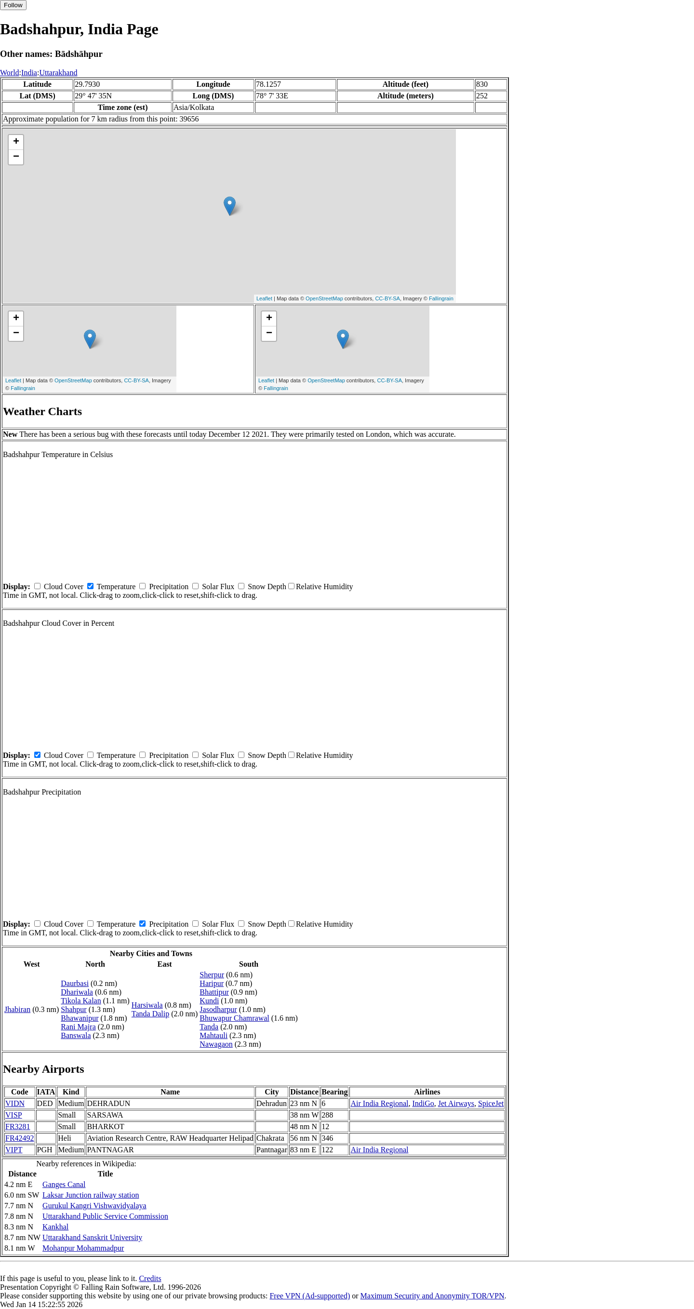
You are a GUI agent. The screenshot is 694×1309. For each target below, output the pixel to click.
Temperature (116, 586)
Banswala (76, 1035)
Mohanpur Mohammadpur (83, 1248)
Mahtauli (213, 1035)
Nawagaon (216, 1044)
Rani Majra (78, 1027)
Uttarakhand (58, 72)
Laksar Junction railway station (90, 1195)
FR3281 (17, 1126)
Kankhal (55, 1227)
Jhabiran (17, 1009)
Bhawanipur (79, 1018)
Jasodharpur (218, 1009)
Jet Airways (456, 1103)
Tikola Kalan (81, 1001)
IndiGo (423, 1103)
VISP (13, 1115)
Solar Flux (218, 586)
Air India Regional (379, 1103)
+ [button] (16, 142)
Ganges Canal (63, 1184)
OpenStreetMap (324, 298)
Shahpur (73, 1009)
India (29, 72)
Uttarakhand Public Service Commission (105, 1216)
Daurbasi (75, 983)
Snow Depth (267, 586)
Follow (13, 5)
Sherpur (212, 975)
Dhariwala (77, 992)
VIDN (15, 1103)
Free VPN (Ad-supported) (309, 1296)
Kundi (209, 1001)
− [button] (16, 157)
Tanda (209, 1027)
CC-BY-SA (387, 298)
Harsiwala (147, 1005)
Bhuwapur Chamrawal (234, 1018)
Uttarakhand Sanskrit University (92, 1237)
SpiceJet (491, 1103)
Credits (150, 1278)
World (9, 72)
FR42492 (19, 1138)
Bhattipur (214, 992)
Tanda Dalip (150, 1014)
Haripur (212, 983)
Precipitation (168, 586)
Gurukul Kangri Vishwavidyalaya (94, 1205)
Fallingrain (441, 298)
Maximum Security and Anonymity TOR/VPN (432, 1296)
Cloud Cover (63, 586)
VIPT (14, 1150)
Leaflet (264, 298)
